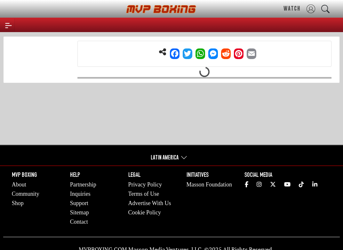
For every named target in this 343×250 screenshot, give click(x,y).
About (19, 184)
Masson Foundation (209, 184)
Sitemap (79, 212)
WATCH (291, 8)
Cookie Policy (144, 212)
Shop (18, 203)
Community (25, 194)
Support (79, 203)
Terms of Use (143, 194)
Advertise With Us (149, 203)
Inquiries (80, 194)
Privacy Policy (145, 184)
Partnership (83, 184)
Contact (79, 222)
